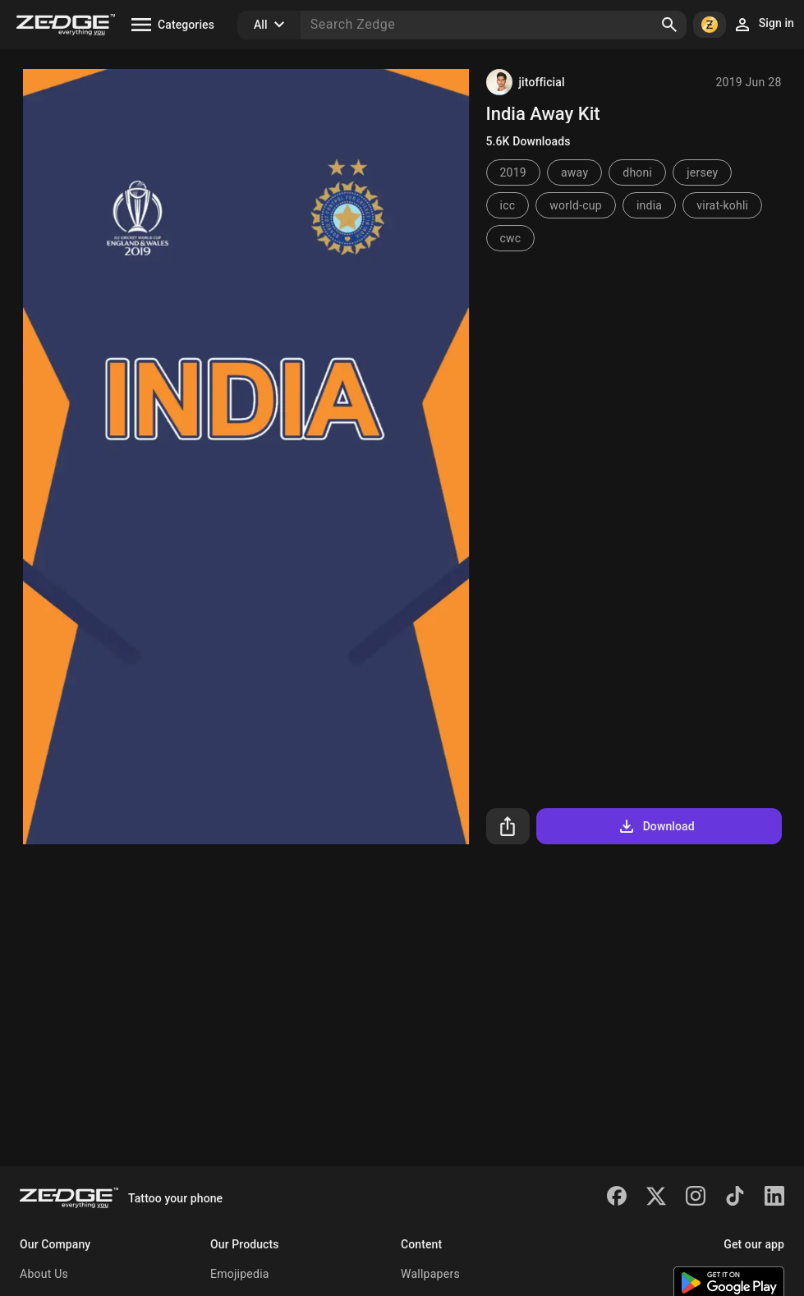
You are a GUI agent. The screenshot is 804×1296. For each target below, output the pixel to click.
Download (656, 826)
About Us (44, 1273)
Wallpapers (430, 1273)
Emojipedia (239, 1273)
